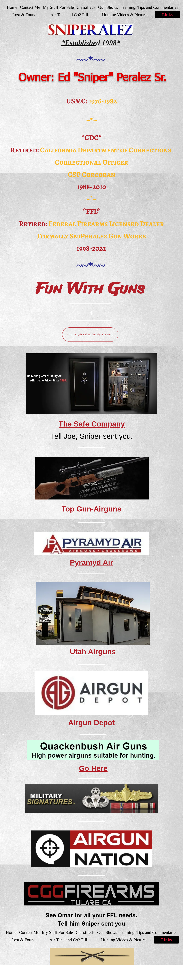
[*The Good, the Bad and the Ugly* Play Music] (90, 334)
